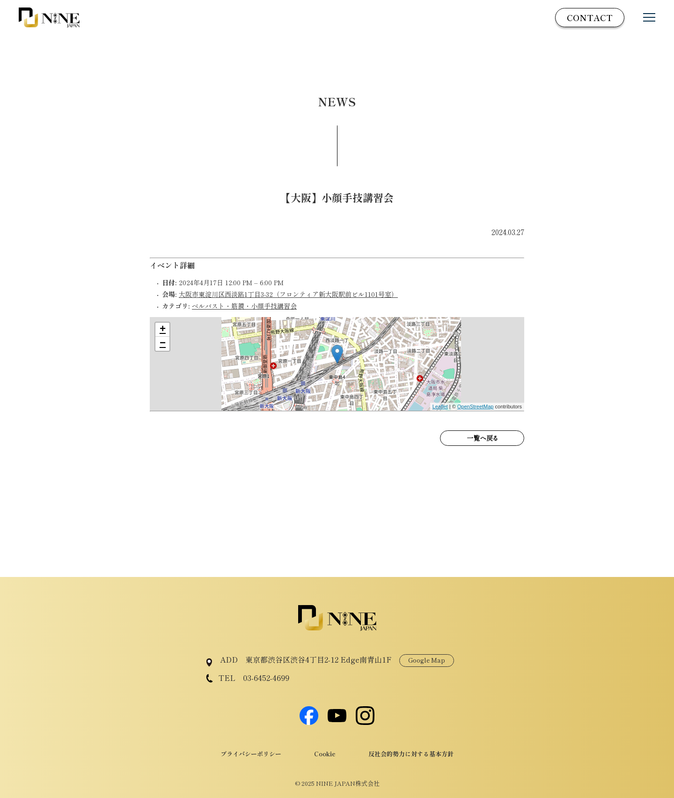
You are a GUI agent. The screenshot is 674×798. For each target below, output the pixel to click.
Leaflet (440, 406)
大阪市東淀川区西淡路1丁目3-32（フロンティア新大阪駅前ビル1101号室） (288, 294)
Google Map (426, 660)
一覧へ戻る (482, 438)
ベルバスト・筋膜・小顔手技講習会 (244, 305)
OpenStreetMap (475, 406)
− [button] (163, 344)
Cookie (325, 753)
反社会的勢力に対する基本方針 (411, 753)
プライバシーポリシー (250, 753)
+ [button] (163, 330)
